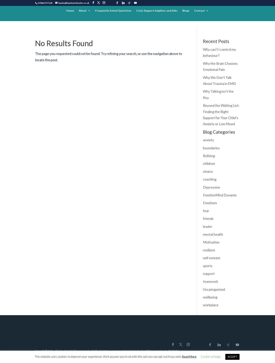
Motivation (211, 242)
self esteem (211, 258)
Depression (211, 187)
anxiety (208, 140)
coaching (209, 179)
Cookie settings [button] (211, 356)
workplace (210, 305)
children (209, 163)
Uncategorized (214, 289)
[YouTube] (135, 3)
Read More (189, 356)
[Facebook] (117, 3)
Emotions (210, 203)
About (83, 10)
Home (70, 10)
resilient (209, 250)
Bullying (209, 156)
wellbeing (210, 297)
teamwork (210, 281)
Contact (199, 10)
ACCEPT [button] (232, 356)
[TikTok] (129, 3)
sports (207, 266)
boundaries (211, 148)
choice (208, 171)
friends (208, 218)
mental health (213, 234)
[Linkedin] (123, 3)
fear (206, 211)
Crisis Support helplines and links (157, 10)
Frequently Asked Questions (113, 10)
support (209, 273)
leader (207, 226)
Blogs (185, 10)
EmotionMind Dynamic (220, 195)
